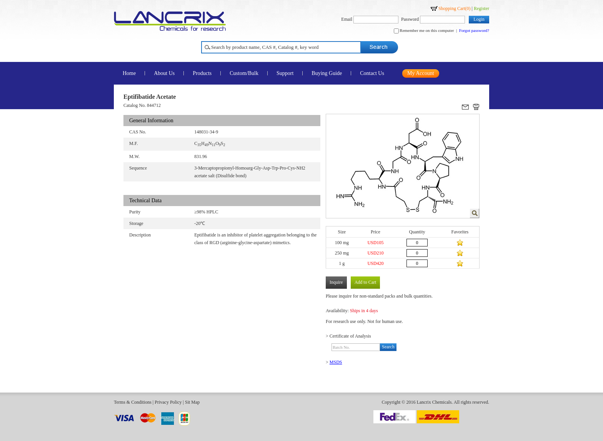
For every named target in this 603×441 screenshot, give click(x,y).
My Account (420, 73)
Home (129, 73)
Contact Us (372, 73)
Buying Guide (326, 73)
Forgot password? (474, 30)
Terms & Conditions (133, 402)
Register (481, 8)
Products (202, 73)
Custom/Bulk (244, 73)
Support (285, 73)
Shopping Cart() (454, 8)
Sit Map (192, 402)
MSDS (336, 362)
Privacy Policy (168, 402)
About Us (164, 73)
